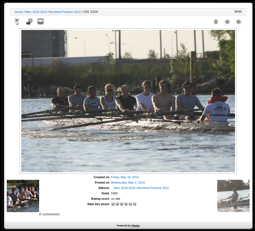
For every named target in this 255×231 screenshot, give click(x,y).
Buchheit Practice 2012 (64, 11)
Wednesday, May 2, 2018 (128, 182)
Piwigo (135, 225)
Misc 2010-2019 (36, 11)
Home (19, 11)
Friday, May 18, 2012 (125, 177)
